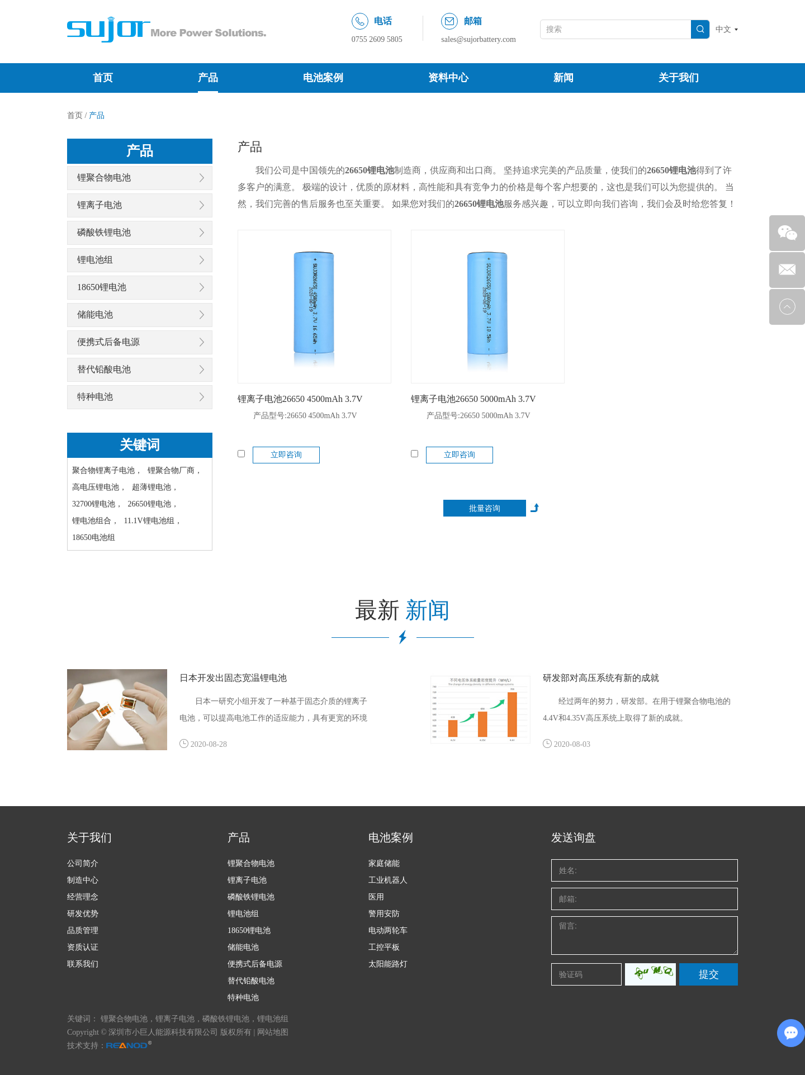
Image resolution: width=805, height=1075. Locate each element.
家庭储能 (384, 863)
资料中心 (448, 77)
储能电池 (95, 314)
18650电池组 (93, 537)
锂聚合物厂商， (175, 470)
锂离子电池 (99, 205)
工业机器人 (388, 880)
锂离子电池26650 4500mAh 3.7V (300, 399)
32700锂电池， (97, 504)
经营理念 (82, 897)
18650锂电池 (101, 287)
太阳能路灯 (388, 964)
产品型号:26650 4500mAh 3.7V (305, 415)
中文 (723, 29)
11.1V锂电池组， (153, 521)
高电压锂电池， (99, 487)
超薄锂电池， (155, 487)
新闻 (563, 77)
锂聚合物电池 (104, 177)
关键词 (140, 445)
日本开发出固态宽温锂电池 (233, 678)
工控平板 (384, 947)
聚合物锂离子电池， (107, 470)
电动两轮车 (388, 930)
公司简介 (82, 863)
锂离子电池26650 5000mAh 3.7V (473, 399)
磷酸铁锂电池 (104, 232)
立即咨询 (286, 455)
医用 (376, 897)
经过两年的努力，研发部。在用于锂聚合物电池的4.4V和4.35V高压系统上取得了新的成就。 (637, 709)
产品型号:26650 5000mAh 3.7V (479, 415)
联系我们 (82, 964)
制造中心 (82, 880)
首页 (103, 77)
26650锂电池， (153, 504)
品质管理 (82, 930)
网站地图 (272, 1032)
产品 (208, 77)
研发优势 (82, 914)
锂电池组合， (95, 521)
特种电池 (95, 396)
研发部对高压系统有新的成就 (601, 678)
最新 (402, 610)
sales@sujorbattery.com (478, 39)
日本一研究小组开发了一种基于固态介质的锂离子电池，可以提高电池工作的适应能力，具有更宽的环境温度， (273, 712)
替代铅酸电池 (104, 369)
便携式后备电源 (108, 342)
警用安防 (384, 914)
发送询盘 (573, 837)
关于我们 (679, 77)
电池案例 (323, 77)
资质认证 (82, 947)
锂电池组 (95, 259)
